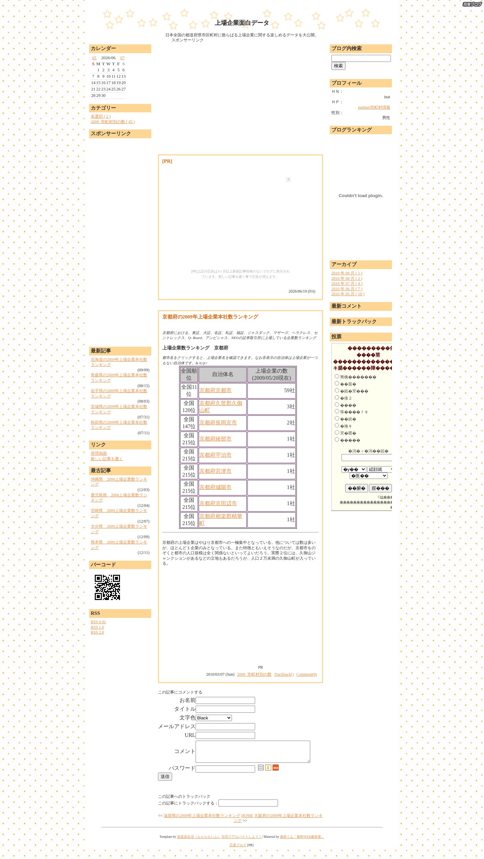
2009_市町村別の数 (254, 674)
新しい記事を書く (107, 458)
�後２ (346, 398)
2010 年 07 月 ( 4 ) (346, 283)
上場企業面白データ (242, 23)
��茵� (348, 384)
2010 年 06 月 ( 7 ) (346, 289)
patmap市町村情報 (374, 107)
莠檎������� (358, 377)
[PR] (167, 161)
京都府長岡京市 (218, 422)
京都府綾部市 (215, 439)
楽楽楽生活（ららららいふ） (199, 848)
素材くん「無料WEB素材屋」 (302, 848)
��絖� (348, 419)
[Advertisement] (120, 241)
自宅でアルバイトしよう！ (241, 848)
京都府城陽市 (215, 487)
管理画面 (99, 453)
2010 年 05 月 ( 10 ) (347, 294)
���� (348, 405)
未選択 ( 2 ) (101, 116)
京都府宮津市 (215, 471)
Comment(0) (306, 674)
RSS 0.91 (98, 622)
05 (94, 57)
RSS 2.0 (97, 632)
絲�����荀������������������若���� (372, 502)
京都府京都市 (215, 390)
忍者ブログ (238, 856)
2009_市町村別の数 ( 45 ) (113, 121)
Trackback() (284, 674)
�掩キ (346, 426)
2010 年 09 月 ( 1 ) (346, 273)
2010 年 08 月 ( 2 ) (346, 278)
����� (350, 440)
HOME (247, 826)
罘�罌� (348, 433)
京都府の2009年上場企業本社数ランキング (210, 317)
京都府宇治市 (215, 455)
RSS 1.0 (97, 627)
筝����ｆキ (354, 412)
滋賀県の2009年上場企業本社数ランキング (202, 826)
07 (122, 57)
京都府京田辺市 (218, 503)
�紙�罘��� (354, 391)
